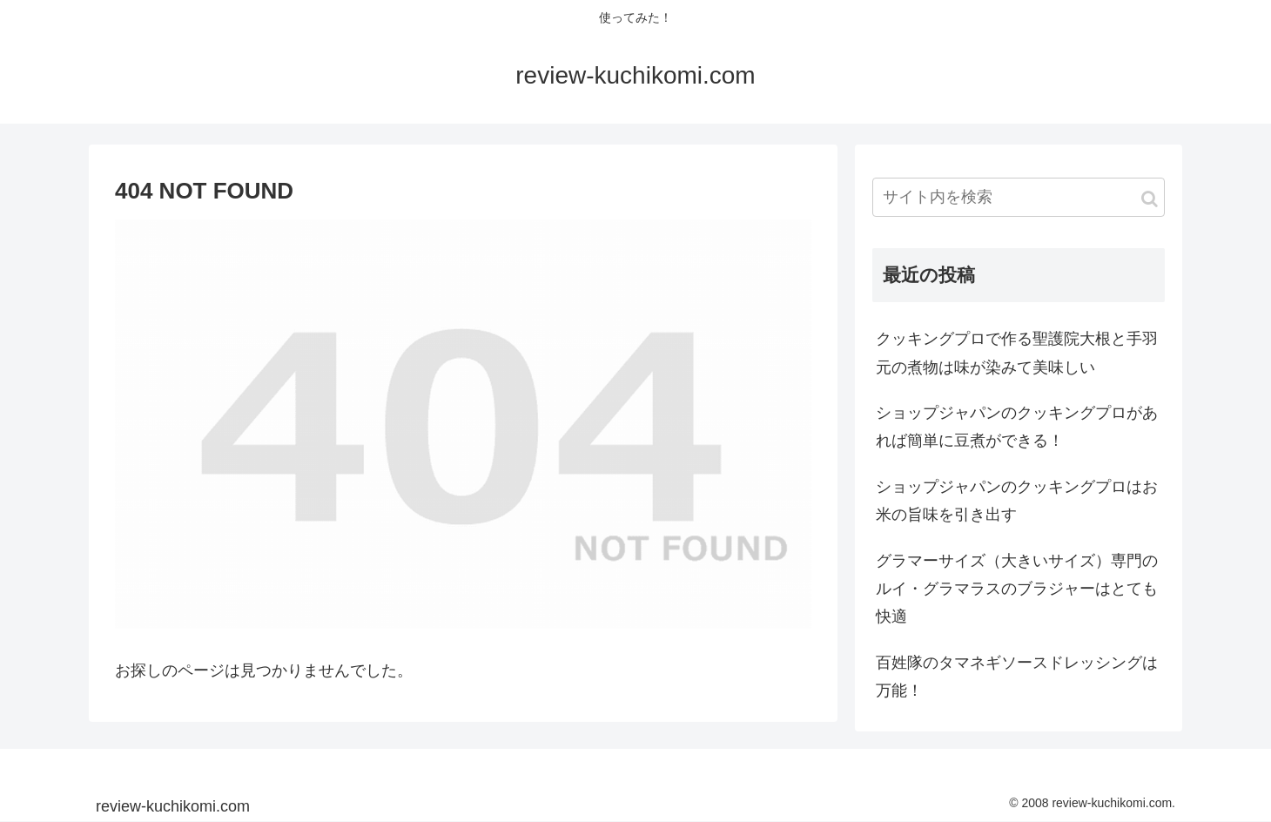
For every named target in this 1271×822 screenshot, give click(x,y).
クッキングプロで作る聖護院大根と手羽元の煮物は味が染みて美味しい (1017, 352)
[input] (1018, 197)
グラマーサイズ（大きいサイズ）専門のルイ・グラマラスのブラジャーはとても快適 (1017, 589)
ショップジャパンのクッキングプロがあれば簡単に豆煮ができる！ (1017, 426)
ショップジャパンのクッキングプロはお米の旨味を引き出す (1017, 500)
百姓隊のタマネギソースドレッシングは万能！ (1017, 676)
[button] (1149, 199)
